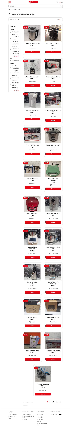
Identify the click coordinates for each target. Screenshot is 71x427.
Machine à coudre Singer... (53, 77)
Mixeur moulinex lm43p (32, 77)
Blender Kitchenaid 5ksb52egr (53, 282)
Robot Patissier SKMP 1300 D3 (53, 111)
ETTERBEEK (15, 44)
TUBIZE (15, 34)
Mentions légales (27, 414)
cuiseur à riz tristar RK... (53, 145)
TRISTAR (15, 77)
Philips (15, 70)
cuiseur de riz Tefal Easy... (53, 350)
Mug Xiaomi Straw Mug (32, 110)
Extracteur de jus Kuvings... (32, 282)
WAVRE (15, 39)
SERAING (15, 53)
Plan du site (25, 419)
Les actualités (11, 416)
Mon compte (40, 414)
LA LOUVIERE (15, 36)
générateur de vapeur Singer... (43, 384)
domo (14, 65)
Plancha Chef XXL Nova (32, 145)
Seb (14, 85)
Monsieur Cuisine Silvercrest (32, 247)
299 (53, 402)
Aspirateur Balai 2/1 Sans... (32, 350)
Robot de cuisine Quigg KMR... (53, 247)
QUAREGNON (15, 41)
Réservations (40, 419)
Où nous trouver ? (12, 414)
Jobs (9, 418)
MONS (15, 46)
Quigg (14, 80)
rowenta (15, 87)
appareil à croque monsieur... (53, 179)
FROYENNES (15, 48)
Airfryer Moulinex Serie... (53, 43)
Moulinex (15, 68)
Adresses (39, 421)
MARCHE (15, 51)
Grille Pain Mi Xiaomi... (53, 317)
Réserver (32, 51)
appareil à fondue (32, 178)
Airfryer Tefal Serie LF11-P (53, 213)
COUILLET (15, 31)
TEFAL (14, 75)
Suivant (59, 402)
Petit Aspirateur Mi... (32, 317)
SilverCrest (15, 73)
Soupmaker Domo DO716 (32, 43)
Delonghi (15, 82)
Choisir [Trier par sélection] (58, 19)
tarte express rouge (32, 213)
